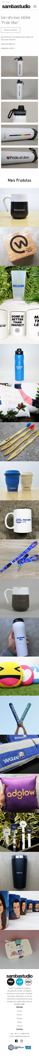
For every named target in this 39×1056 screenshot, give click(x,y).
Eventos (19, 1015)
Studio (19, 1011)
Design (19, 1022)
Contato (19, 1026)
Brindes (19, 1018)
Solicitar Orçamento (10, 30)
